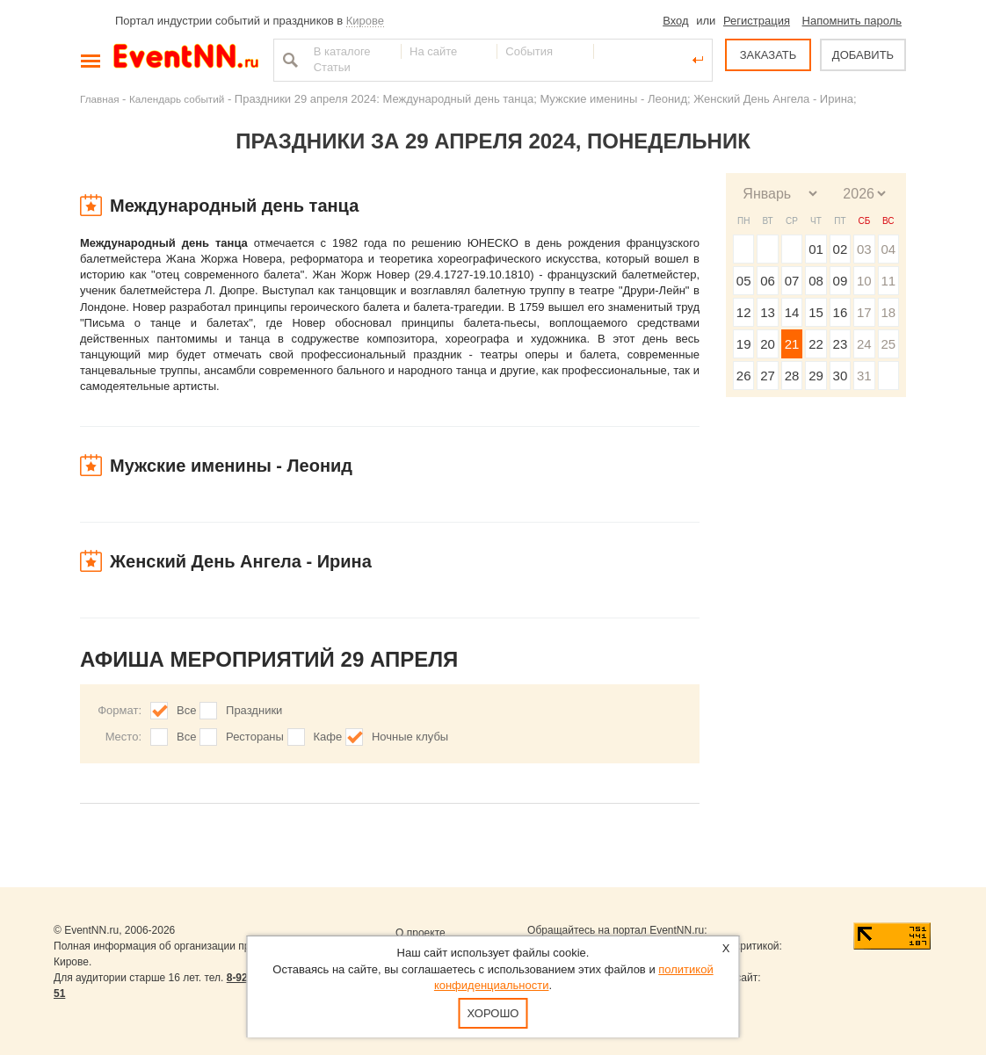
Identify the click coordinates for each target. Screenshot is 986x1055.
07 (792, 280)
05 (743, 280)
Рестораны (255, 736)
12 (743, 312)
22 (815, 343)
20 (767, 343)
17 (864, 312)
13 (767, 312)
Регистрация (756, 20)
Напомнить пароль (852, 20)
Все (186, 710)
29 (815, 375)
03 (864, 249)
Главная (99, 99)
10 (864, 280)
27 (767, 375)
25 (888, 343)
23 (840, 343)
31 (864, 375)
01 (815, 249)
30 (840, 375)
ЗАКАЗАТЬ (768, 54)
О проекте (420, 933)
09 (840, 280)
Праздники (254, 710)
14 (792, 312)
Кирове (365, 20)
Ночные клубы (410, 736)
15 (815, 312)
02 (840, 249)
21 (792, 343)
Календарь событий (176, 99)
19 (743, 343)
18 (888, 312)
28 (792, 375)
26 (743, 375)
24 (864, 343)
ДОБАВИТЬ (863, 54)
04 (888, 249)
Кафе (328, 736)
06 (767, 280)
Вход (675, 20)
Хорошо (493, 1013)
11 (888, 280)
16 (840, 312)
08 (815, 280)
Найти (288, 60)
